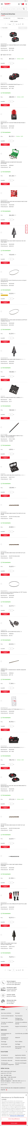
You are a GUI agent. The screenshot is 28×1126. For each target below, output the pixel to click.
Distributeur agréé (11, 987)
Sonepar (17, 1013)
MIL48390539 (4, 318)
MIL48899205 (4, 358)
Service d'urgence (11, 981)
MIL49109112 (4, 902)
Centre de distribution (7, 1015)
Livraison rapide (11, 994)
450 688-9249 (7, 1075)
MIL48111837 (4, 784)
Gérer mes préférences (14, 1119)
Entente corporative (21, 1060)
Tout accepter (14, 1123)
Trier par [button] (20, 18)
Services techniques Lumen (20, 1063)
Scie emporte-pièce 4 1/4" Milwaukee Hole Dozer (13, 709)
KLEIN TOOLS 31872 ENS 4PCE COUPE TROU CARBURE (13, 475)
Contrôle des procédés (21, 1033)
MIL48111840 (4, 746)
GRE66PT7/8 (4, 668)
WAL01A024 (3, 551)
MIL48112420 (4, 121)
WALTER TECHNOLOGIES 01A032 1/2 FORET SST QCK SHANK (13, 825)
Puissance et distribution (4, 1038)
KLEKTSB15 (3, 942)
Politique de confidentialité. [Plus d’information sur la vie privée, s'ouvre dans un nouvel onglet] (17, 1115)
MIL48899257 (4, 200)
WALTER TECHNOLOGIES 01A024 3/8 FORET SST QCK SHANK (13, 553)
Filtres (7, 18)
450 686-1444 (9, 1079)
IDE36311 (3, 396)
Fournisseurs (19, 1015)
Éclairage (3, 1041)
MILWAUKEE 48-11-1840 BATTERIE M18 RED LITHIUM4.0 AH (14, 747)
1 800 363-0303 (16, 1081)
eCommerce (4, 1055)
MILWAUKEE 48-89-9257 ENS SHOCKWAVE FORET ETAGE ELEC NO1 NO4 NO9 (14, 202)
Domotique (4, 1044)
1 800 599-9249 (11, 1077)
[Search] (14, 8)
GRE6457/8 (4, 630)
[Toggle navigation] (2, 4)
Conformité (4, 1018)
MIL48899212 (4, 239)
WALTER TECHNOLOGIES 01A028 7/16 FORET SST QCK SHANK (13, 514)
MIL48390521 (4, 591)
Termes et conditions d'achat (21, 1023)
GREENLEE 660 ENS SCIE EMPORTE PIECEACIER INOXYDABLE (11, 162)
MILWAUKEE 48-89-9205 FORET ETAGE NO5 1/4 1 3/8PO (14, 359)
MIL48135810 (4, 863)
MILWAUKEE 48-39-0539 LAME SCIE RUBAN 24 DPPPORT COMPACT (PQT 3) (14, 320)
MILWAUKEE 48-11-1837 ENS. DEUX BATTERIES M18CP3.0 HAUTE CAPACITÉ (13, 786)
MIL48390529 (4, 279)
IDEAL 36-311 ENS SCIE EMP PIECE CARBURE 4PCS (12, 397)
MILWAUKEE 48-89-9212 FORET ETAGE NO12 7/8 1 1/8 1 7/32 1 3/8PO (13, 241)
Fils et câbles (18, 1041)
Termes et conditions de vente (7, 1023)
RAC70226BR (4, 434)
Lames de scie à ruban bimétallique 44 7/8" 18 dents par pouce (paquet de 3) (14, 593)
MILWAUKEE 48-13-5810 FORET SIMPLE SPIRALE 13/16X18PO (11, 865)
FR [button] (25, 1)
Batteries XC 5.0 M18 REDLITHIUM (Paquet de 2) (12, 84)
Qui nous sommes (6, 1013)
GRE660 (3, 160)
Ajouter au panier (5, 67)
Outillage (17, 1044)
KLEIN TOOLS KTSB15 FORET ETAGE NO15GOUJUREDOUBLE (9, 944)
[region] (14, 1109)
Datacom (17, 1037)
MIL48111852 (4, 83)
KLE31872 (3, 473)
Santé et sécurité (6, 1046)
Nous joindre (4, 1026)
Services (14, 1030)
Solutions (14, 1051)
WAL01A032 (3, 823)
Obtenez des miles (11, 1000)
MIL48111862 (4, 43)
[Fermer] (26, 1095)
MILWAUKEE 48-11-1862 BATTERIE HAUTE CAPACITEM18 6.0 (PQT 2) (13, 45)
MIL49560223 (4, 708)
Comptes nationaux (20, 1058)
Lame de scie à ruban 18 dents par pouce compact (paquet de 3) (13, 281)
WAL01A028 (3, 512)
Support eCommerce (21, 1026)
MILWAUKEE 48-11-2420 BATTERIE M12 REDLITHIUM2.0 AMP (13, 123)
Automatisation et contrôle (6, 1034)
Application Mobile (20, 1055)
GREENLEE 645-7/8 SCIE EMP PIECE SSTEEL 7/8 (11, 631)
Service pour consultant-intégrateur (7, 1063)
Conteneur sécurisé (6, 1060)
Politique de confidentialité (19, 1019)
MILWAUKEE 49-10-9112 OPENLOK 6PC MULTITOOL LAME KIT (14, 904)
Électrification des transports (20, 1047)
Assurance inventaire (7, 1058)
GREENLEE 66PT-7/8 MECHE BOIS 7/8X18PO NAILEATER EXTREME (13, 670)
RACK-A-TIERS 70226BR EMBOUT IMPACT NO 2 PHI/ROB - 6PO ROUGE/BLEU (12, 436)
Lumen (14, 1009)
